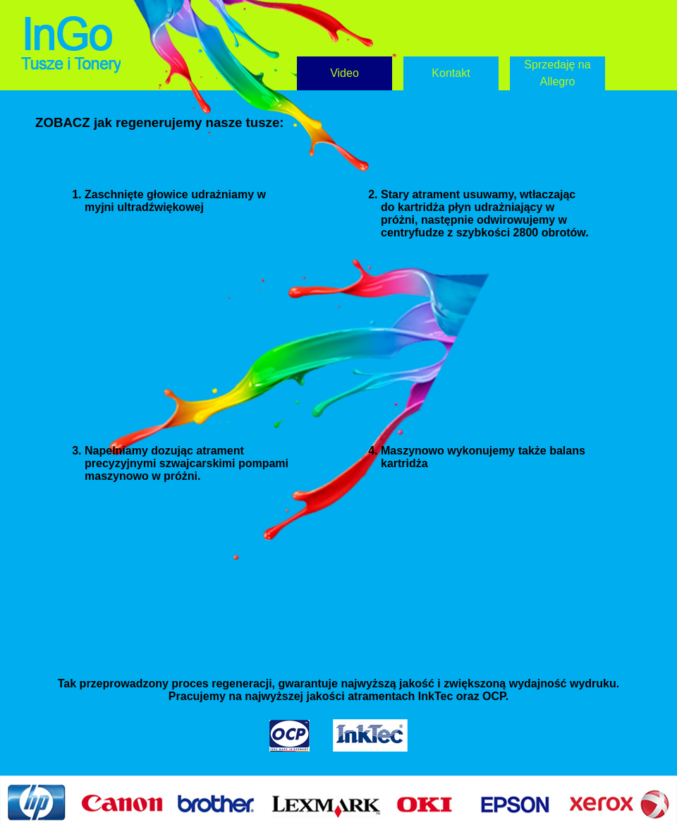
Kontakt (451, 73)
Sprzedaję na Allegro (557, 73)
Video (344, 73)
